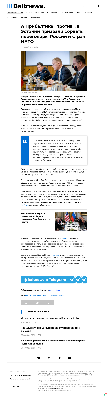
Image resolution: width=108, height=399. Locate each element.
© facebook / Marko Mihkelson (29, 92)
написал (60, 157)
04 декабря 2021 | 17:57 (31, 335)
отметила (55, 255)
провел (64, 238)
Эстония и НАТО (36, 295)
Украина (62, 295)
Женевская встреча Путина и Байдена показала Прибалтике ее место (36, 217)
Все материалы (82, 6)
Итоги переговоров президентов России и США (50, 318)
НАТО (27, 295)
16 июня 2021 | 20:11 (30, 322)
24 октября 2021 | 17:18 (31, 348)
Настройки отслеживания (18, 383)
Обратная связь (15, 387)
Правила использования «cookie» (21, 379)
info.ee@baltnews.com (59, 388)
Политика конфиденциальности (20, 375)
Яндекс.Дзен (54, 290)
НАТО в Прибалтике (50, 295)
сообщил (25, 205)
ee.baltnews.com (55, 379)
